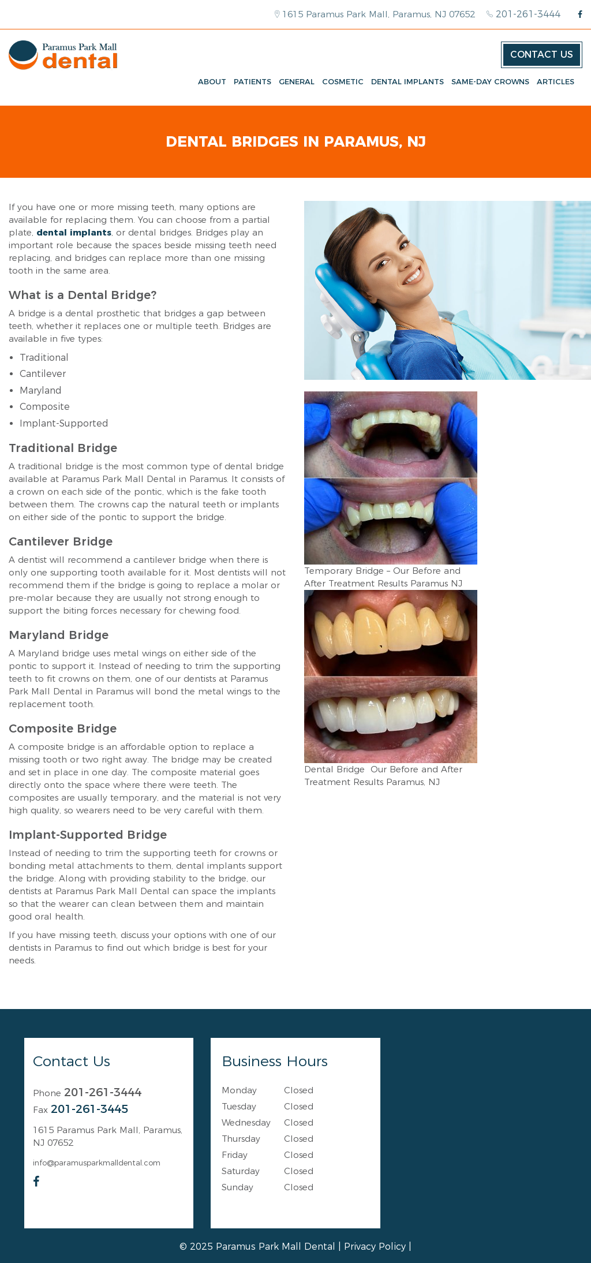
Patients (252, 81)
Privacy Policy (375, 1246)
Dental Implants (407, 81)
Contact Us (541, 54)
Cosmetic (343, 81)
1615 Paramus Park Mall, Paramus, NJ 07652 (375, 14)
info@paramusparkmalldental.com (96, 1162)
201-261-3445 (89, 1109)
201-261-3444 (523, 14)
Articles (555, 81)
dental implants (73, 232)
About (212, 81)
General (297, 81)
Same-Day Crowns (490, 81)
